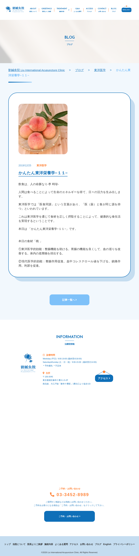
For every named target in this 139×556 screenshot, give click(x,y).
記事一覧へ (69, 299)
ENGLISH (126, 10)
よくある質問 (61, 543)
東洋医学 (42, 165)
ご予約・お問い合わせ (69, 516)
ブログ (98, 543)
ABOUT (33, 10)
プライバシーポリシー (124, 543)
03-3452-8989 (69, 494)
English (107, 543)
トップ (7, 543)
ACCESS (89, 10)
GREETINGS (46, 10)
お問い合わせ (86, 543)
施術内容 (48, 543)
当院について (19, 543)
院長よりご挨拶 (35, 543)
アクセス (104, 378)
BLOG (114, 10)
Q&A (77, 10)
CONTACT (102, 10)
